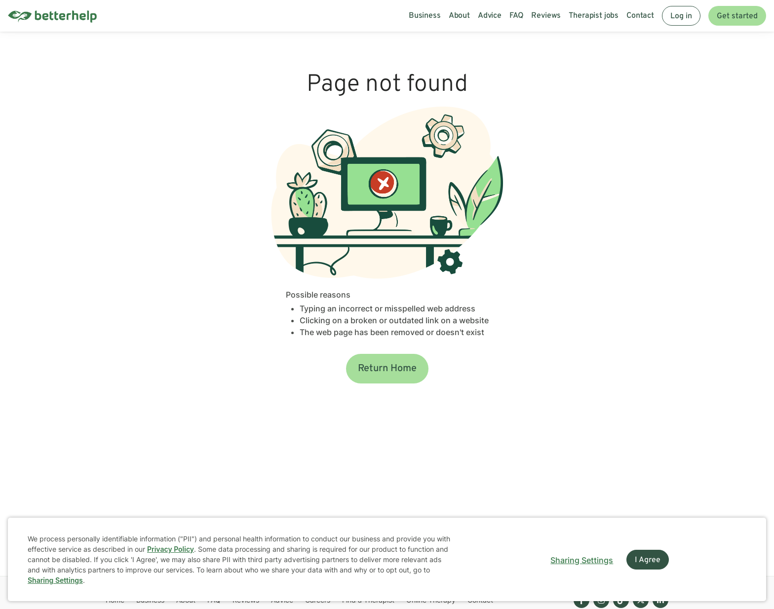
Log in (681, 16)
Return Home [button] (387, 368)
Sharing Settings (55, 580)
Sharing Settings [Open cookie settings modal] (581, 560)
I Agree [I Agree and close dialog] (647, 560)
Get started (737, 16)
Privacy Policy (170, 549)
